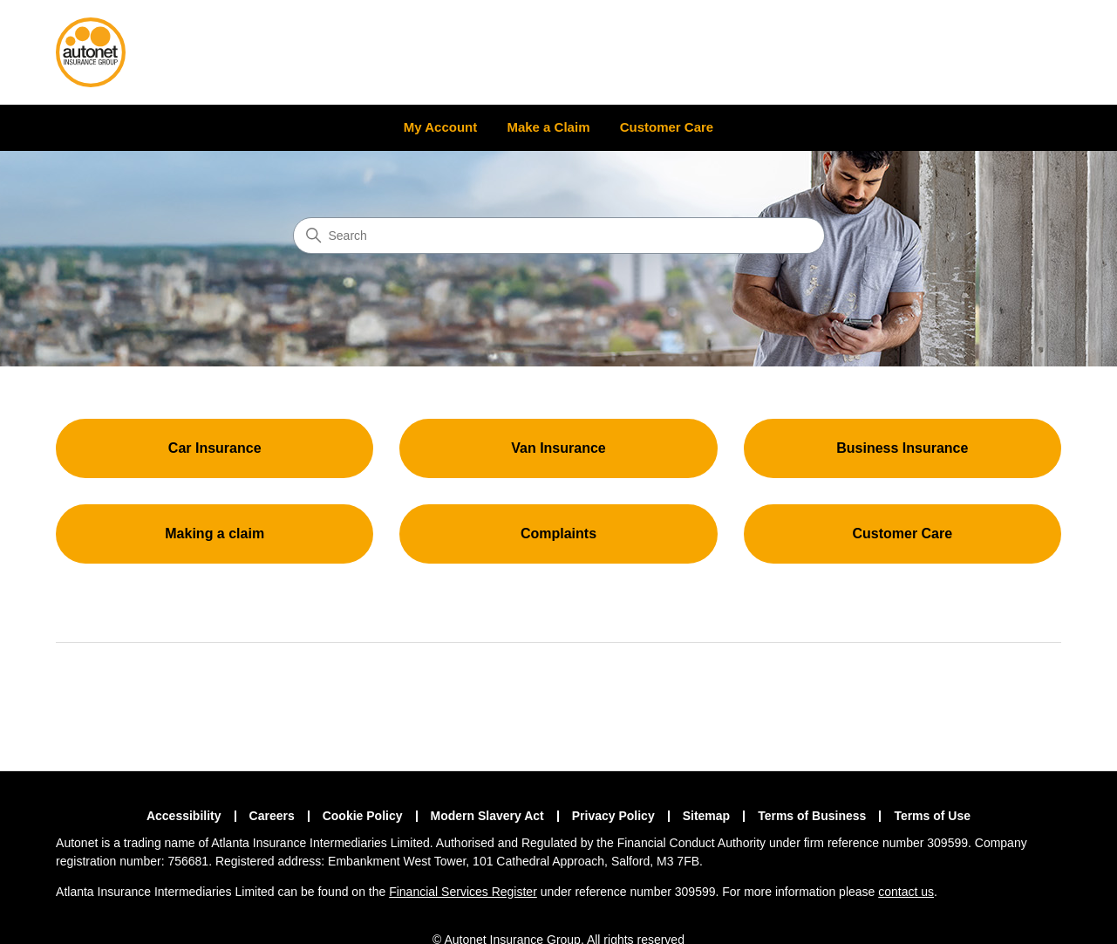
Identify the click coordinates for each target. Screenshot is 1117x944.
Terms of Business (812, 816)
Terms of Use (932, 816)
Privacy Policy (613, 816)
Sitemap (706, 816)
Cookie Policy (363, 816)
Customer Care (667, 127)
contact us (906, 892)
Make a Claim (550, 127)
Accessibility (183, 816)
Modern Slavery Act (487, 816)
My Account (440, 127)
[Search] (559, 235)
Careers (272, 816)
